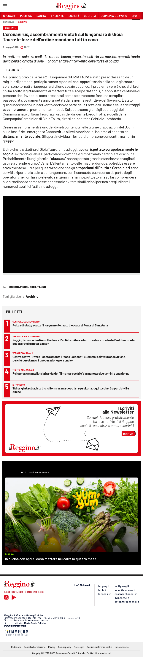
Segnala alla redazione (34, 647)
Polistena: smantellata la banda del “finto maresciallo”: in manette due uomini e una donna (70, 373)
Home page (8, 22)
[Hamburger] (5, 6)
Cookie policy (64, 647)
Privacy (51, 647)
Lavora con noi (122, 647)
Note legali (79, 647)
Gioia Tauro (38, 287)
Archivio (22, 22)
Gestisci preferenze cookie (99, 647)
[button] (136, 23)
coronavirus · (19, 287)
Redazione (16, 647)
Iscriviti (128, 434)
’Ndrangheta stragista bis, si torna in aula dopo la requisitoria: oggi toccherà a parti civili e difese (70, 390)
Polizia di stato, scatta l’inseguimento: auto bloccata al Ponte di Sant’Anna (60, 325)
